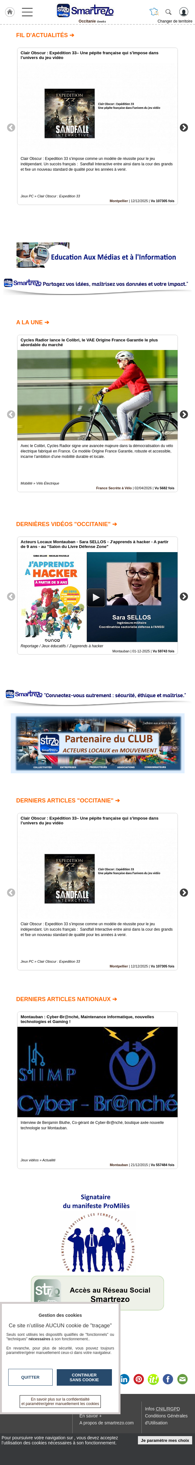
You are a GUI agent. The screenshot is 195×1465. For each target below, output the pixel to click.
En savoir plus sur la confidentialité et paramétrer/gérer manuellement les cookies (60, 1401)
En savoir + (91, 1415)
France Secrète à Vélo (114, 488)
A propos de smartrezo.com (107, 1422)
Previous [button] (11, 127)
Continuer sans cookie (84, 1377)
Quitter (30, 1377)
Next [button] (184, 127)
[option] (97, 126)
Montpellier (119, 201)
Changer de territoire (175, 21)
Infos (162, 1408)
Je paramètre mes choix (165, 1440)
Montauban (119, 1165)
